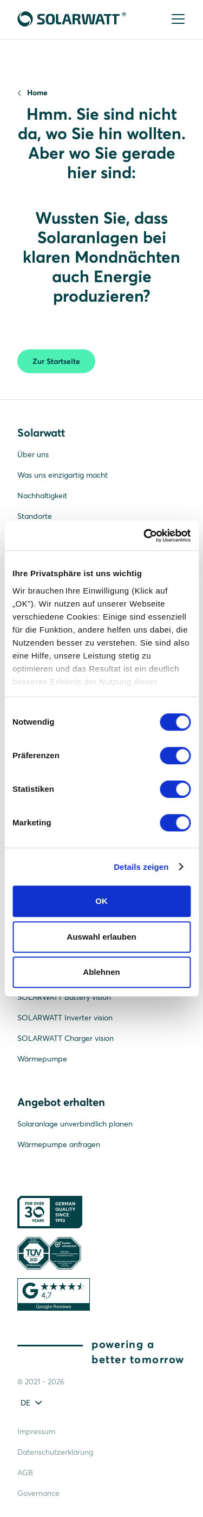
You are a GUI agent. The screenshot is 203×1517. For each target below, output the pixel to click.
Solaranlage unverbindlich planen (75, 1124)
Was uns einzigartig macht (62, 475)
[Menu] (177, 19)
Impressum (36, 1431)
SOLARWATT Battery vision (64, 997)
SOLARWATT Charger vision (65, 1038)
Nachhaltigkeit (42, 495)
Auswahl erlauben (101, 936)
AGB (25, 1472)
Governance (38, 1493)
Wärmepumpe (42, 1059)
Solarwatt (41, 432)
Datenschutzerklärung (55, 1452)
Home (37, 92)
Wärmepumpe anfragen (58, 1144)
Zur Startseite (56, 361)
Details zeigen (141, 866)
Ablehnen (101, 971)
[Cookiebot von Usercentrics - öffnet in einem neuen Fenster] (145, 536)
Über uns (33, 454)
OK (101, 901)
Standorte (34, 516)
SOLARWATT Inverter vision (65, 1018)
